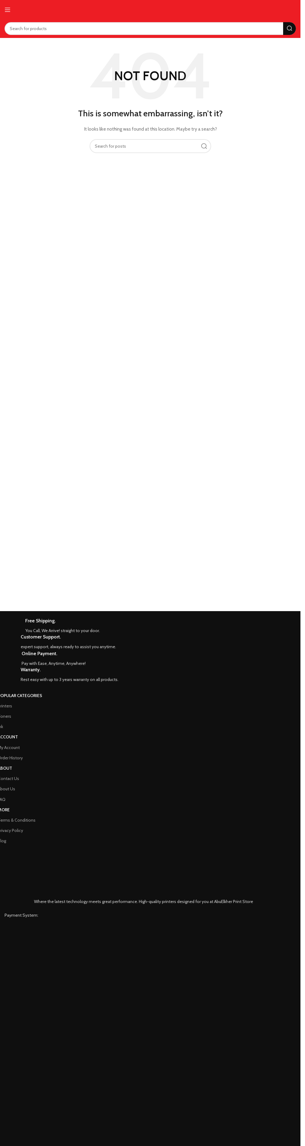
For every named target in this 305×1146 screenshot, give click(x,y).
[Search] (150, 28)
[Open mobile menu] (8, 10)
